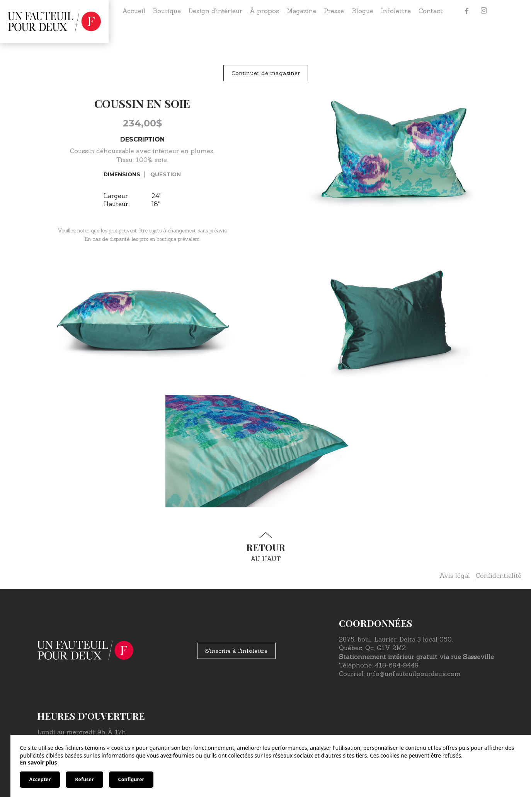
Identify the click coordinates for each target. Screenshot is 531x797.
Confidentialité (498, 575)
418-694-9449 (397, 665)
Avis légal (454, 575)
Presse (334, 11)
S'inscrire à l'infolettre (236, 650)
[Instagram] (483, 11)
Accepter (40, 779)
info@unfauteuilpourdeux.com (414, 674)
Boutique (167, 11)
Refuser (84, 779)
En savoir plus (38, 762)
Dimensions (122, 174)
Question (165, 174)
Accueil (133, 11)
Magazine (302, 11)
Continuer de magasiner (265, 73)
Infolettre (396, 11)
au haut (265, 547)
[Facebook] (466, 11)
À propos (264, 11)
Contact (431, 11)
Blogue (362, 11)
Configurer (131, 779)
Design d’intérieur (215, 11)
